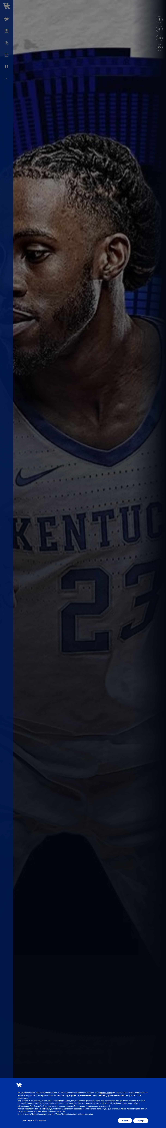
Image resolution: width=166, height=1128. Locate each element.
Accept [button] (141, 1120)
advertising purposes (118, 1103)
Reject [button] (125, 1120)
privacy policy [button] (106, 1093)
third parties (65, 1101)
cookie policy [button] (23, 1098)
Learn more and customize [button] (34, 1120)
